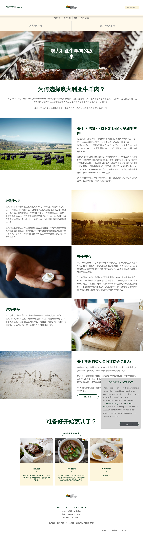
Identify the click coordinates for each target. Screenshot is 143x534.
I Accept (129, 424)
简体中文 (10, 7)
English (18, 7)
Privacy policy (112, 403)
